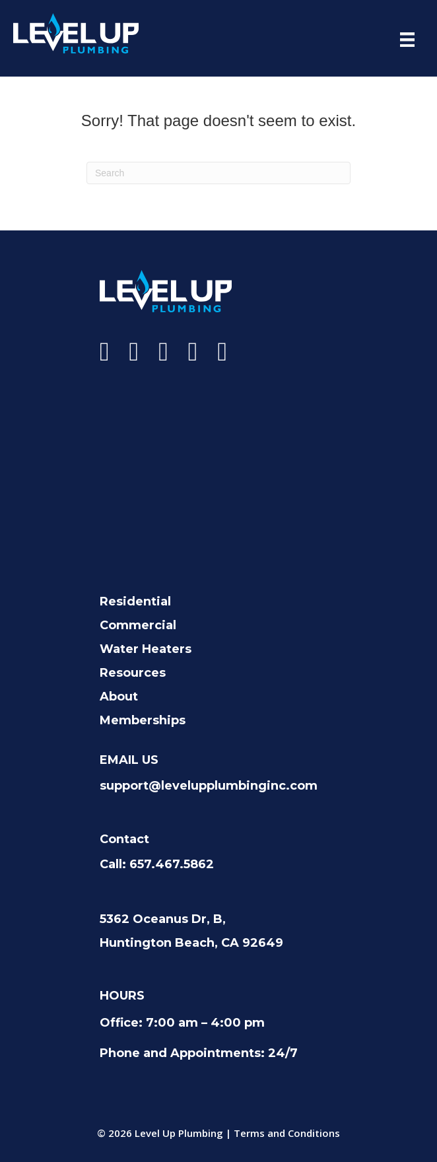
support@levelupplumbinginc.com (209, 785)
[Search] (218, 173)
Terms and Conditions (287, 1133)
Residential (135, 601)
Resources (133, 673)
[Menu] (407, 39)
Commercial (138, 625)
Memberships (142, 720)
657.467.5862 (171, 864)
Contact (124, 839)
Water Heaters (145, 649)
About (119, 696)
